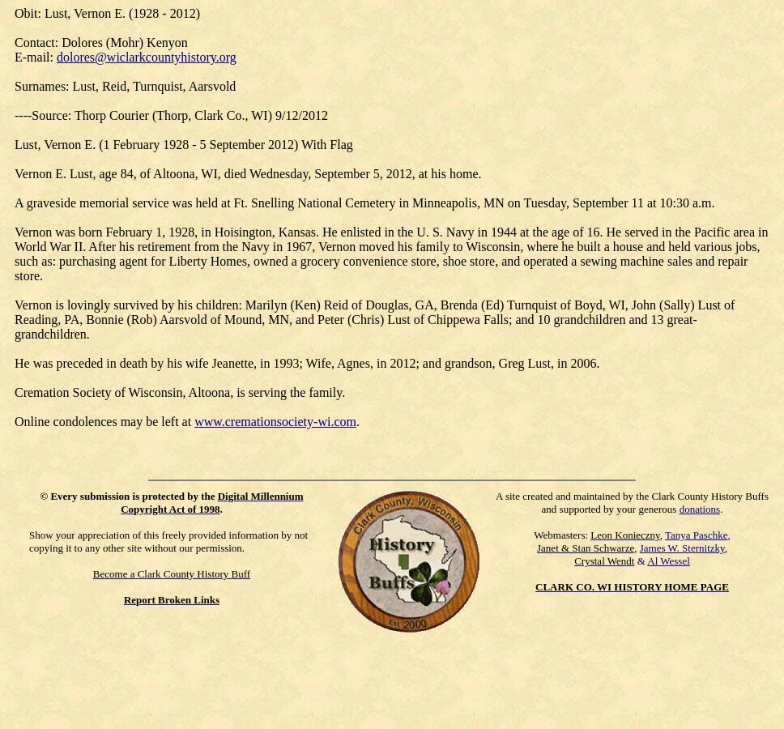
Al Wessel (668, 561)
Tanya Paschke (696, 535)
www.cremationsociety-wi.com (275, 421)
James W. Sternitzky (682, 548)
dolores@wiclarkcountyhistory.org (146, 57)
